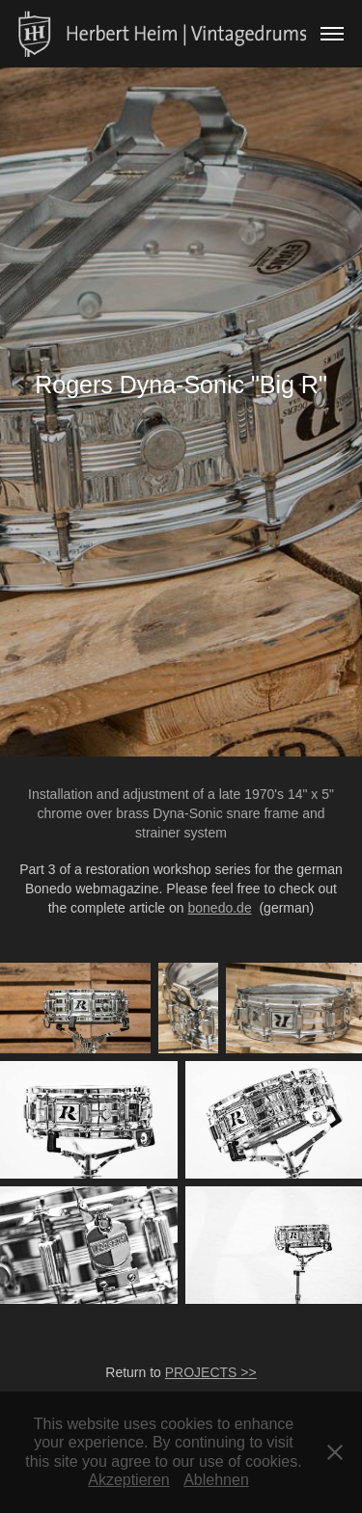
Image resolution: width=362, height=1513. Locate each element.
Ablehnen (216, 1480)
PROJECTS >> (211, 1372)
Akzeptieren (129, 1480)
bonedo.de (219, 908)
